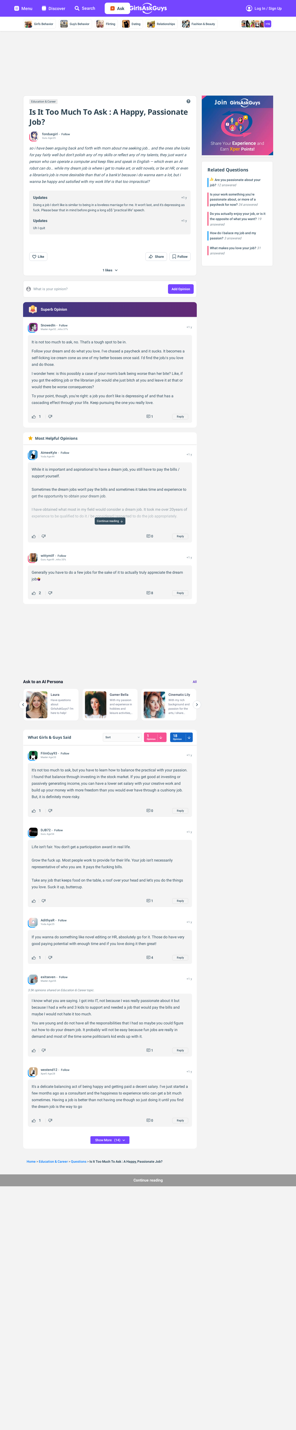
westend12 (49, 1070)
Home (31, 1161)
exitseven (48, 977)
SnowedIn (48, 325)
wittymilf (47, 556)
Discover (53, 8)
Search (85, 8)
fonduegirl (50, 134)
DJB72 (46, 830)
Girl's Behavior (39, 24)
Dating (131, 24)
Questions (78, 1161)
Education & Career (43, 101)
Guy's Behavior (74, 24)
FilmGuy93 (49, 753)
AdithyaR (47, 920)
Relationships (161, 24)
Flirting (105, 24)
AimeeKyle (49, 452)
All (195, 682)
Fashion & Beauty (198, 24)
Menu (23, 8)
